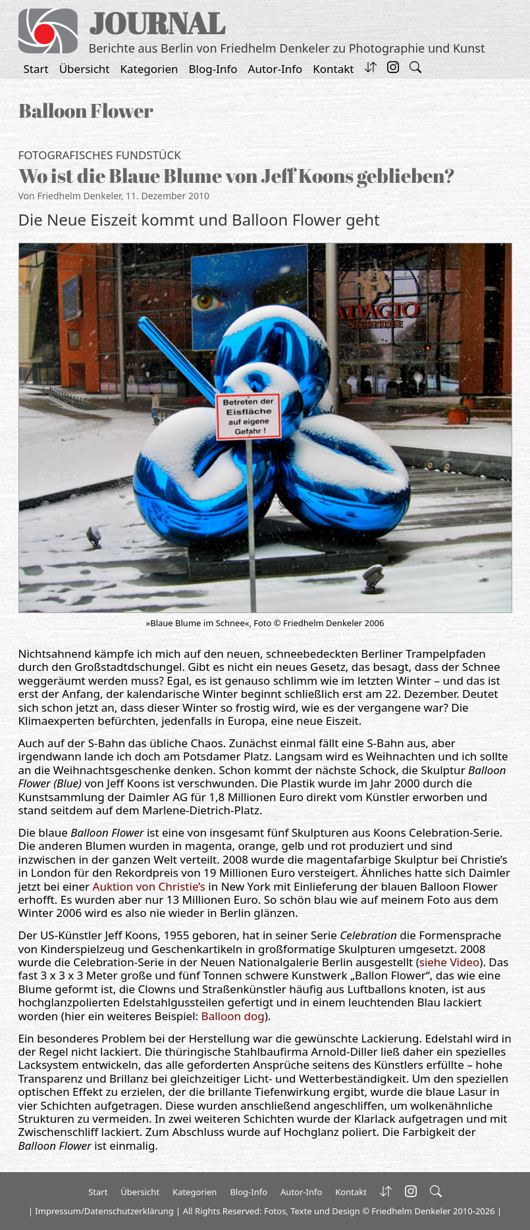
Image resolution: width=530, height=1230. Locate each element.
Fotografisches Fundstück (99, 154)
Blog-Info (213, 68)
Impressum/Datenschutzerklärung (104, 1211)
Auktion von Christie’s (149, 886)
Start (36, 68)
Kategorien (149, 68)
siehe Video (449, 962)
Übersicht (84, 68)
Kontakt (333, 68)
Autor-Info (275, 68)
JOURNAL (157, 23)
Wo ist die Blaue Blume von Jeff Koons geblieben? (236, 175)
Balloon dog (233, 1015)
